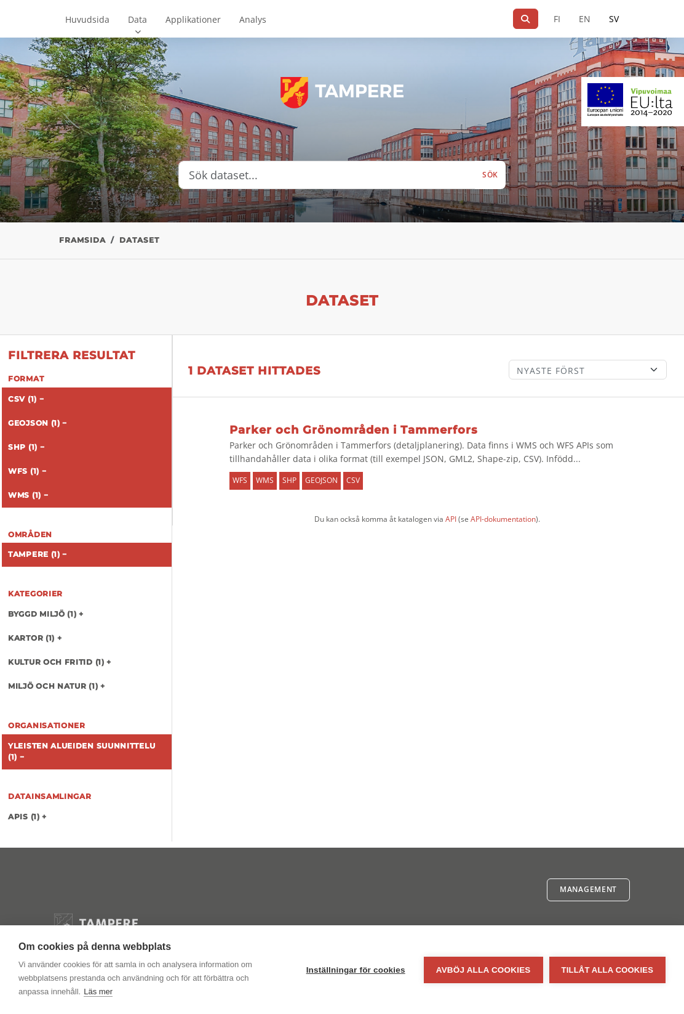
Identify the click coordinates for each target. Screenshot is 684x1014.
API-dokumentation (503, 519)
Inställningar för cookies (355, 970)
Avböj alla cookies (483, 970)
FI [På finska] (557, 19)
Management (588, 889)
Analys (252, 19)
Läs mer (98, 991)
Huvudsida (87, 19)
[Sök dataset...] (326, 175)
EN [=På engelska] (585, 19)
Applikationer (193, 19)
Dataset (139, 240)
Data (137, 19)
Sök (490, 174)
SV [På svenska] (614, 19)
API (450, 519)
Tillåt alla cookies (607, 970)
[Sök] (525, 19)
